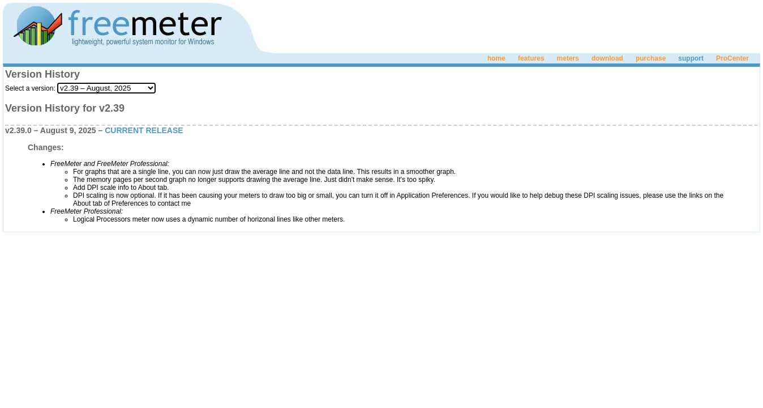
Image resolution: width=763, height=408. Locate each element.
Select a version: (30, 88)
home (496, 58)
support (691, 58)
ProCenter (732, 58)
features (531, 58)
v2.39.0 (18, 130)
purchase (651, 58)
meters (568, 58)
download (607, 58)
